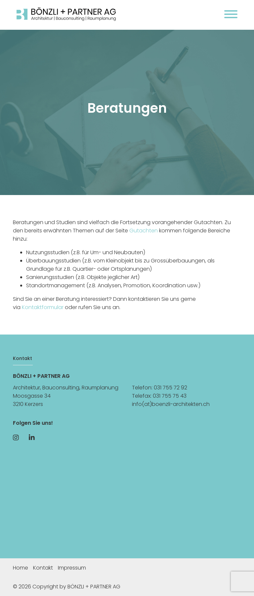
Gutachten (143, 230)
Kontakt (43, 568)
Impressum (72, 568)
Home (20, 568)
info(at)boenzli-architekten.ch (171, 404)
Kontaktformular (43, 307)
